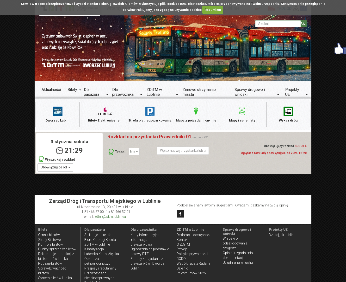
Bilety (72, 89)
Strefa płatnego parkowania (149, 116)
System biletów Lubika (55, 278)
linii (134, 152)
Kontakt (182, 240)
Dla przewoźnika (123, 92)
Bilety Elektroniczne (104, 114)
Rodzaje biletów (50, 263)
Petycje (182, 249)
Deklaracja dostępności (194, 235)
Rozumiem (213, 10)
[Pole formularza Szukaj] (278, 23)
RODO (181, 259)
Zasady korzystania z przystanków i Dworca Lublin (147, 263)
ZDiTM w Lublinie (154, 92)
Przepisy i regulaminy (100, 268)
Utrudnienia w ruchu (238, 262)
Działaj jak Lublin (281, 235)
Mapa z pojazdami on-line (196, 114)
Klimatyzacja (94, 249)
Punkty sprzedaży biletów (57, 249)
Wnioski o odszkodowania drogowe (235, 243)
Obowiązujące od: (55, 168)
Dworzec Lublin (57, 114)
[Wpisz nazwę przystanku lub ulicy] (183, 151)
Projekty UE (292, 92)
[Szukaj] (304, 23)
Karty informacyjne (144, 235)
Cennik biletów (49, 235)
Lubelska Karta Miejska (101, 254)
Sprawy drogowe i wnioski (250, 92)
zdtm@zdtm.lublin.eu (110, 216)
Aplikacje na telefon (98, 235)
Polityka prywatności (192, 254)
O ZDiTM (183, 244)
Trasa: (117, 152)
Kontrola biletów (50, 244)
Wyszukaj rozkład (57, 159)
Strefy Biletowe (49, 240)
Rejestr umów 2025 (191, 273)
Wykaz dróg (288, 114)
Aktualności (51, 89)
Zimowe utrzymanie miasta (199, 92)
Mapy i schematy (242, 114)
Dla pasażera (91, 92)
